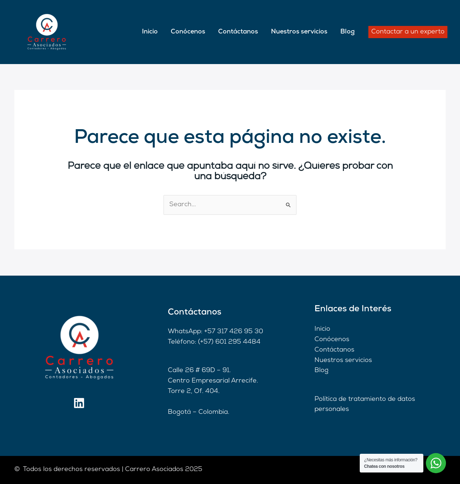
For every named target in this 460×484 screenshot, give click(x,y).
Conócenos (188, 31)
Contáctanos (238, 31)
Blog (347, 31)
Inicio (150, 31)
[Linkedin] (79, 403)
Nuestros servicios (299, 31)
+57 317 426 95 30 (233, 331)
